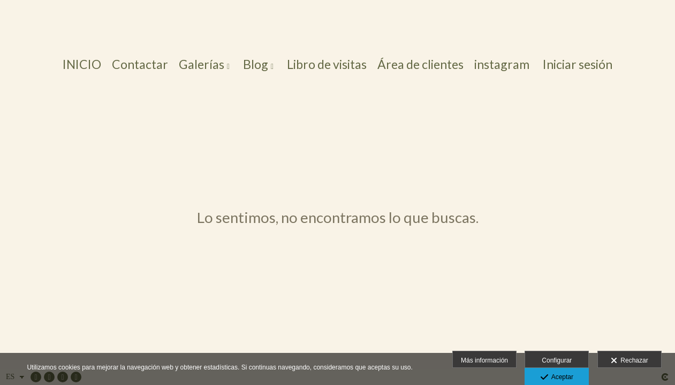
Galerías (201, 64)
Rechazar (629, 361)
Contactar (140, 64)
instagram (501, 64)
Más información (484, 360)
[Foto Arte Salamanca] (337, 25)
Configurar (557, 360)
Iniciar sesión (577, 64)
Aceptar (557, 377)
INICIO (82, 64)
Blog (255, 64)
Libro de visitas (327, 64)
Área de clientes (420, 64)
